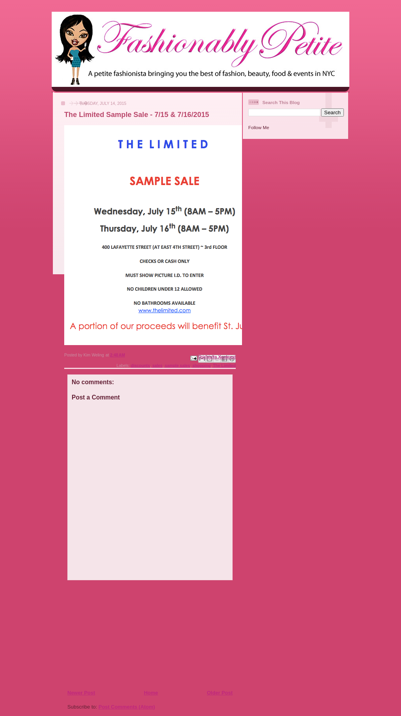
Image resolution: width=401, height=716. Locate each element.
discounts (140, 365)
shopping (201, 365)
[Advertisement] (114, 635)
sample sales (177, 365)
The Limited (224, 365)
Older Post (220, 693)
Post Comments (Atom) (127, 707)
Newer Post (81, 693)
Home (151, 693)
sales (157, 365)
